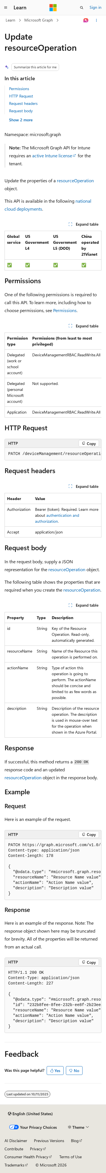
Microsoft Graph (38, 20)
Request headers (23, 103)
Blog (75, 1140)
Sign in (95, 7)
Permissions (19, 88)
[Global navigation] (5, 8)
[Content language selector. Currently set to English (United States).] (30, 1113)
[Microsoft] (53, 7)
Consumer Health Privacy (26, 1156)
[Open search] (81, 8)
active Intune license (52, 155)
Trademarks (14, 1165)
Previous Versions (49, 1140)
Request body (21, 110)
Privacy (36, 1148)
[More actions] (96, 20)
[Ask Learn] (86, 20)
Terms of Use (70, 1156)
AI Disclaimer (16, 1140)
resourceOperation (75, 180)
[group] (53, 375)
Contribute (14, 1148)
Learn (10, 20)
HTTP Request (21, 96)
